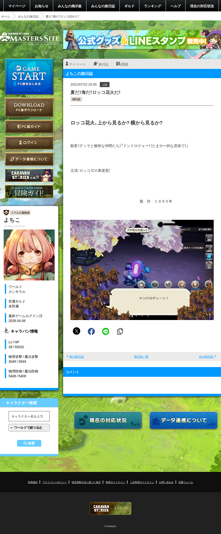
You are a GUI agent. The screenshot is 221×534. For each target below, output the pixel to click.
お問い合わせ (166, 482)
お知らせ (41, 5)
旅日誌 (103, 64)
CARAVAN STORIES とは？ (29, 175)
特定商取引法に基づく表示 (86, 482)
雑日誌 (76, 99)
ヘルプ (175, 5)
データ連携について (29, 159)
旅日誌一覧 (141, 356)
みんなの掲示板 (70, 5)
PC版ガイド (29, 126)
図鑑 (124, 64)
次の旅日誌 (206, 356)
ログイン (29, 142)
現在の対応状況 (202, 5)
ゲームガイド (29, 191)
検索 (31, 443)
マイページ (16, 5)
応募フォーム (185, 482)
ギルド (129, 5)
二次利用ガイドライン (142, 482)
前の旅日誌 (76, 356)
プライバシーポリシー (54, 482)
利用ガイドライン (115, 482)
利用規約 (33, 482)
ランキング (152, 5)
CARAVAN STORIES (110, 508)
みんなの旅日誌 (103, 5)
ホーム (5, 16)
